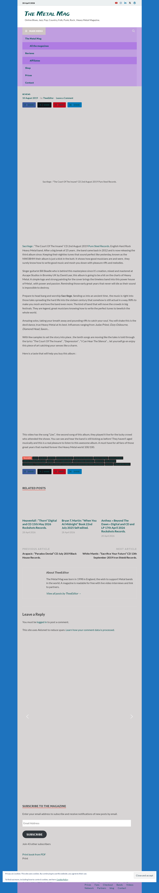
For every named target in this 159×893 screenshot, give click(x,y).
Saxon (109, 464)
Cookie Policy (62, 879)
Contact (29, 82)
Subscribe (34, 834)
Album (42, 458)
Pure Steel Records (98, 246)
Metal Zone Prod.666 (34, 461)
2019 (35, 458)
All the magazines (39, 45)
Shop (28, 67)
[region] (79, 716)
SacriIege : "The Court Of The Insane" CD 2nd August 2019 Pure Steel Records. (63, 464)
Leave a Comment (64, 98)
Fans (97, 884)
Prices (28, 75)
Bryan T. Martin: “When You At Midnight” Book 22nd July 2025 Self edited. (79, 524)
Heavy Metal (101, 458)
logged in (42, 622)
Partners (101, 888)
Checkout (108, 884)
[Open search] (133, 31)
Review (99, 461)
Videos (129, 884)
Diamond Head (65, 458)
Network (89, 888)
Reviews (29, 53)
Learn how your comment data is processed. (90, 629)
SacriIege (27, 246)
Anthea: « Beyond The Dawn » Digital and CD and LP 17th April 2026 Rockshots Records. (117, 526)
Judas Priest (115, 458)
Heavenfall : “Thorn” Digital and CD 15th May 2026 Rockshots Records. (39, 524)
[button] (27, 716)
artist (51, 458)
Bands (120, 884)
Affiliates (35, 60)
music (50, 461)
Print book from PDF (34, 854)
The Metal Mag (47, 14)
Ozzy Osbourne (63, 461)
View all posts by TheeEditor (63, 593)
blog (112, 888)
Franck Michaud (83, 458)
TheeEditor (48, 98)
